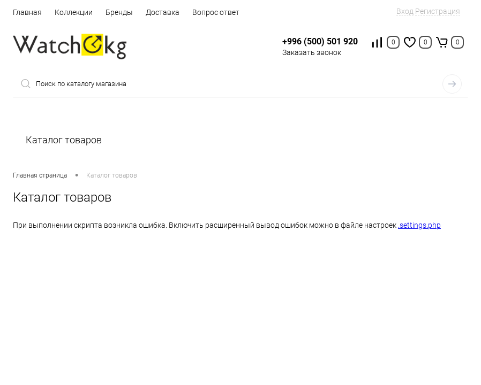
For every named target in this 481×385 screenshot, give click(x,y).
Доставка (162, 12)
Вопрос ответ (215, 12)
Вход (405, 11)
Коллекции (74, 12)
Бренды (119, 12)
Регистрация (437, 11)
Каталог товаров (240, 139)
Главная (27, 12)
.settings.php (419, 225)
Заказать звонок (311, 52)
